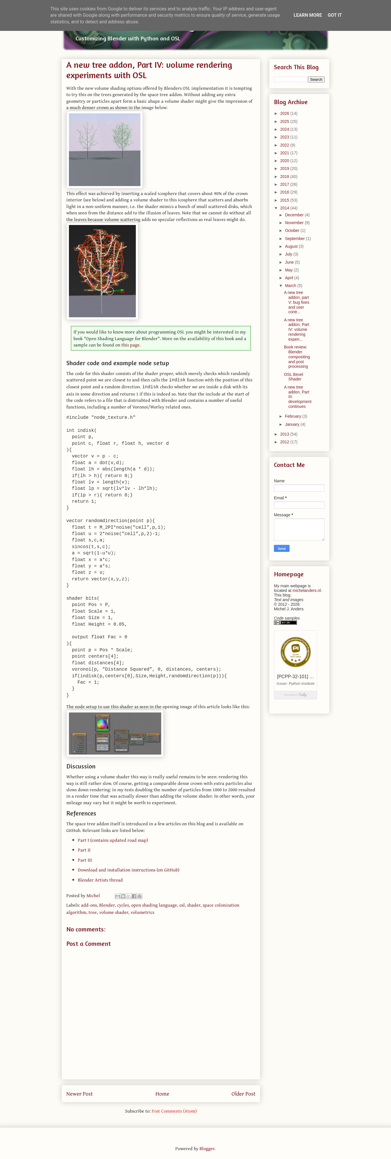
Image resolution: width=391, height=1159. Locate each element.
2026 (285, 113)
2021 (285, 153)
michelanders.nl (307, 590)
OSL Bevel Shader (293, 377)
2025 (285, 121)
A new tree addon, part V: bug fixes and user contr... (296, 302)
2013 (285, 434)
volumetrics (142, 910)
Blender (107, 903)
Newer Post (79, 1092)
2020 (285, 160)
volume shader (113, 910)
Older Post (243, 1092)
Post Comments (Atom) (174, 1109)
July (289, 254)
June (290, 262)
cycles (123, 903)
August (291, 246)
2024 (285, 129)
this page (130, 344)
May (289, 270)
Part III (85, 858)
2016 (285, 192)
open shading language (154, 903)
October (292, 230)
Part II (84, 848)
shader (193, 903)
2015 (285, 200)
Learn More (308, 15)
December (294, 215)
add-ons (89, 903)
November (294, 222)
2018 (285, 176)
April (289, 277)
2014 (285, 208)
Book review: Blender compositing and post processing (297, 357)
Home (162, 1092)
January (292, 424)
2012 (285, 442)
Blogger (207, 1147)
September (295, 238)
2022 (285, 145)
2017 (285, 184)
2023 (285, 137)
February (293, 416)
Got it (335, 15)
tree (93, 910)
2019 (285, 168)
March (291, 285)
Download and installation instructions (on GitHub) (128, 868)
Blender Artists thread (100, 878)
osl (182, 903)
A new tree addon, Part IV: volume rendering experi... (296, 330)
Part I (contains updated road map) (113, 838)
